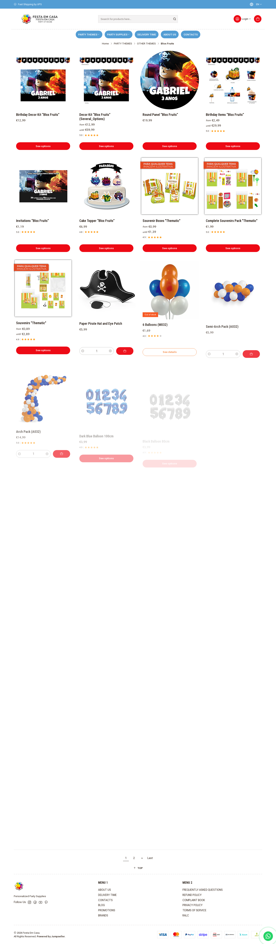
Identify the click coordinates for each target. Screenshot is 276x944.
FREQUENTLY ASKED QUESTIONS (202, 889)
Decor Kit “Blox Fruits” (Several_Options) (94, 117)
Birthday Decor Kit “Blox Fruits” (37, 115)
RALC (185, 915)
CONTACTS (191, 34)
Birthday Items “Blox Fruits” (225, 115)
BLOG (101, 905)
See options (43, 146)
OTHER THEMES (146, 43)
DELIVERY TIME (146, 34)
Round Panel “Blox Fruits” (160, 115)
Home (105, 43)
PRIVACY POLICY (192, 905)
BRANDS (103, 915)
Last (150, 858)
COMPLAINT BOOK (193, 900)
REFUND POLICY (192, 895)
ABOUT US (169, 34)
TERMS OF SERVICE (194, 910)
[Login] (242, 19)
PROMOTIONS (106, 910)
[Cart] (257, 19)
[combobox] (138, 19)
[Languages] (255, 4)
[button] (138, 868)
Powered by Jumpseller (51, 936)
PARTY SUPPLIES (118, 34)
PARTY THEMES (89, 34)
